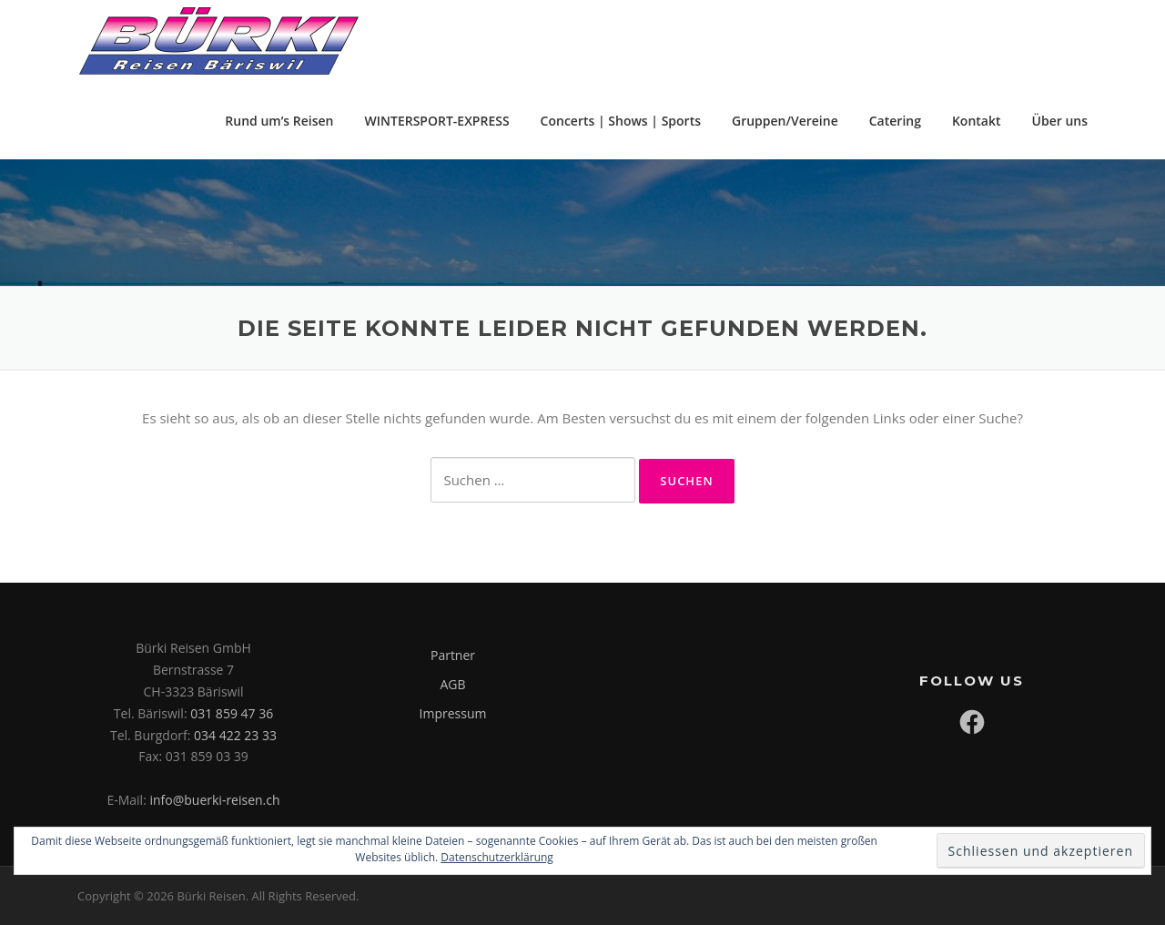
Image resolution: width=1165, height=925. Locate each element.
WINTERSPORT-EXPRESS (437, 120)
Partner (453, 655)
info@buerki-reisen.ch (214, 799)
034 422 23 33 (235, 735)
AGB (452, 684)
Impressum (453, 713)
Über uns (1060, 120)
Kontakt (976, 120)
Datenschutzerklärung (497, 857)
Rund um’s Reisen (279, 120)
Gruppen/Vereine (785, 120)
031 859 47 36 (231, 713)
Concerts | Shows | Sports (621, 120)
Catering (895, 120)
